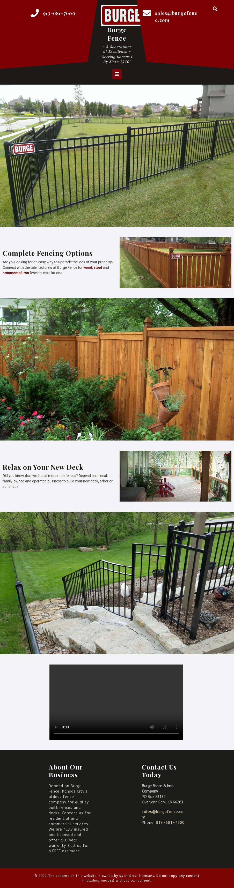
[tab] (117, 74)
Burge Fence (117, 33)
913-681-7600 (59, 13)
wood (87, 267)
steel (98, 267)
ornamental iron (16, 273)
